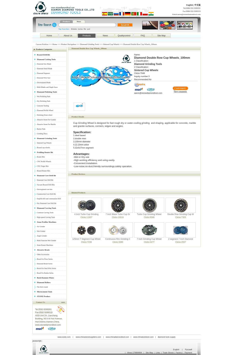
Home (49, 35)
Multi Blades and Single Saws (47, 87)
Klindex (74, 29)
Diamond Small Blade (44, 69)
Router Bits (41, 157)
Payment (188, 353)
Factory (179, 353)
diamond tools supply (167, 337)
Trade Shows (168, 353)
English (190, 5)
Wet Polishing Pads (43, 96)
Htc (85, 29)
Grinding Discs (42, 134)
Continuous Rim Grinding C (117, 239)
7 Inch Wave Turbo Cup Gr (118, 214)
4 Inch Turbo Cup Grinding (86, 214)
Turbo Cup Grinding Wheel (149, 214)
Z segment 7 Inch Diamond (180, 239)
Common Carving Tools (45, 213)
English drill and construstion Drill (49, 199)
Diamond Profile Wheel (45, 110)
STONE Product (43, 296)
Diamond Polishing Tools (47, 92)
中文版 (197, 5)
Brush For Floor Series (45, 259)
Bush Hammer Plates (45, 278)
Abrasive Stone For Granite (46, 120)
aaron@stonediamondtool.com (189, 14)
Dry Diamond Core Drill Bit (46, 203)
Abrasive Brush (43, 250)
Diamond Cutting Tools (46, 59)
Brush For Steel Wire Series (46, 268)
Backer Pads (41, 129)
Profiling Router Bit (45, 152)
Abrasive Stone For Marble (46, 124)
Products (66, 21)
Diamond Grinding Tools (89, 44)
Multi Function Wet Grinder (46, 240)
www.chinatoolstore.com (143, 337)
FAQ (143, 35)
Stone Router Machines (45, 245)
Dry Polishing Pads (43, 101)
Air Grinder (41, 226)
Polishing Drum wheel (44, 115)
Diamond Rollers (44, 282)
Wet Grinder (41, 231)
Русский (188, 349)
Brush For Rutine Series (45, 273)
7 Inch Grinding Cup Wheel (149, 239)
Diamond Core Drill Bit (46, 175)
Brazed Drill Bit (43, 55)
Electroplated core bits (44, 189)
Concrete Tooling (43, 106)
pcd (88, 29)
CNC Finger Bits (43, 166)
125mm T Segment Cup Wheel (86, 239)
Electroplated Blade (43, 82)
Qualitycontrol (124, 35)
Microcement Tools (44, 292)
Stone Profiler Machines (46, 222)
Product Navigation (68, 44)
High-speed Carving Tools (46, 217)
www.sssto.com (64, 337)
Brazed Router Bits (43, 171)
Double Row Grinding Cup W (180, 214)
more (63, 302)
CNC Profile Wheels (44, 161)
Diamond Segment (43, 73)
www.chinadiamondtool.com (117, 337)
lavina (80, 29)
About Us (68, 35)
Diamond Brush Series (45, 264)
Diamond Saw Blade (44, 64)
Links (158, 353)
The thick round (42, 287)
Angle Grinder (42, 236)
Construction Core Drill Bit (46, 194)
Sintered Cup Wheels (111, 44)
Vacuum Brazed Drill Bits (46, 185)
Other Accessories (43, 254)
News (79, 21)
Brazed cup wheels (43, 148)
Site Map (161, 35)
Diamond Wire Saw (43, 78)
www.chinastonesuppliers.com (88, 337)
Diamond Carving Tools (46, 208)
